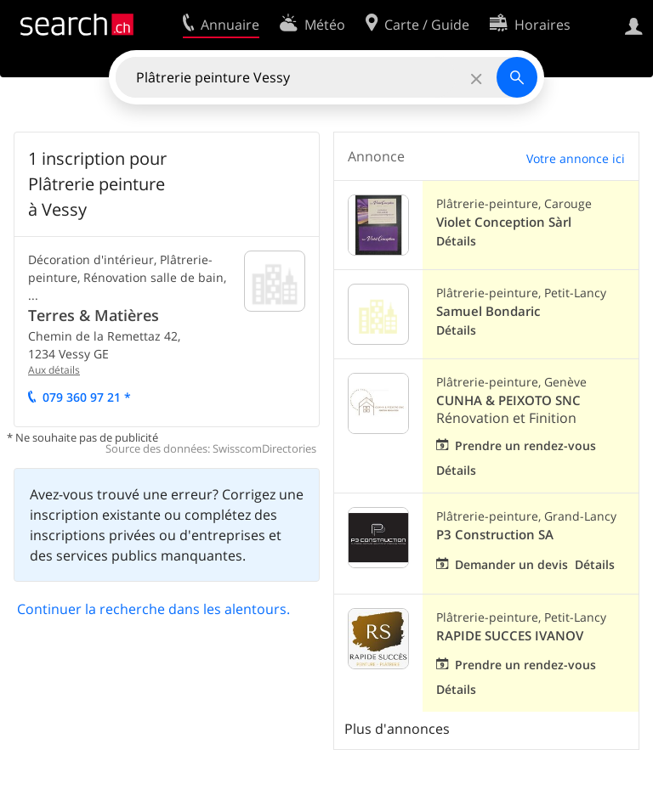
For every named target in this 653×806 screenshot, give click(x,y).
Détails (456, 241)
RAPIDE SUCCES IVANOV (509, 636)
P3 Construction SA (495, 535)
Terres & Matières (93, 315)
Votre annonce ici (575, 158)
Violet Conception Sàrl (503, 222)
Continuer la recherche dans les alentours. (153, 609)
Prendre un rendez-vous (525, 445)
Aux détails (54, 370)
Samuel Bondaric (488, 311)
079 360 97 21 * (87, 397)
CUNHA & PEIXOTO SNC (508, 400)
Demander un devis (511, 564)
